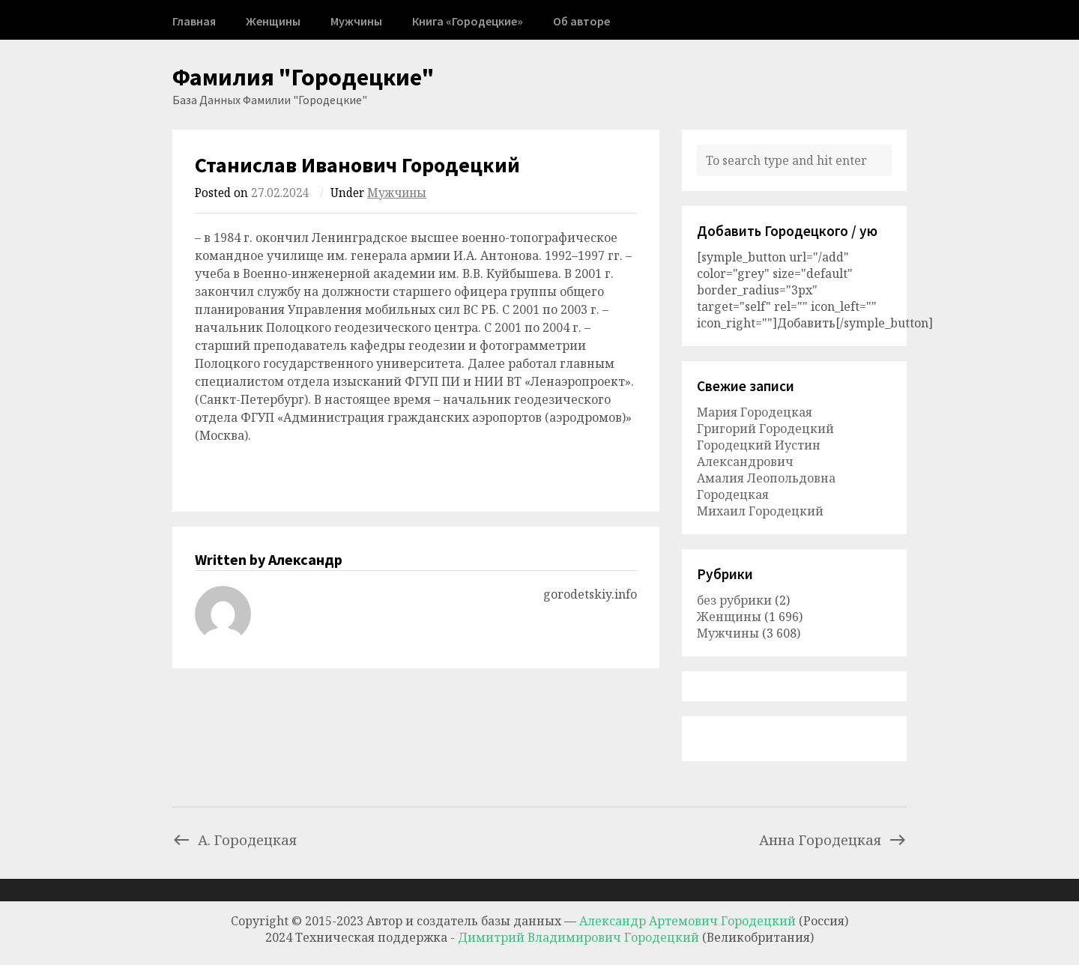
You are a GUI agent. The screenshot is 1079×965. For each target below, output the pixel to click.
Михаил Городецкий (760, 511)
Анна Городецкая (833, 839)
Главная (194, 20)
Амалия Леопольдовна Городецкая (766, 486)
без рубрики (734, 600)
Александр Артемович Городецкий (687, 921)
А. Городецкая (234, 839)
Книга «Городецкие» (467, 20)
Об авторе (581, 20)
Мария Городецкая (754, 412)
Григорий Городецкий (765, 428)
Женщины (273, 20)
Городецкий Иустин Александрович (758, 453)
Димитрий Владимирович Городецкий (580, 937)
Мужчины (356, 20)
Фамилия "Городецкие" (303, 77)
